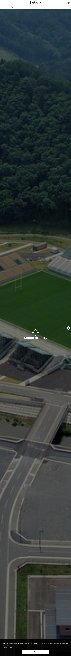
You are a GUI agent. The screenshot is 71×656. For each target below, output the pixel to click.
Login (68, 2)
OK (35, 652)
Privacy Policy (7, 647)
